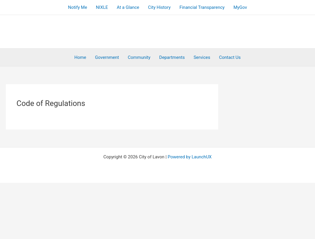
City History (159, 7)
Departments (172, 57)
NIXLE (102, 7)
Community (139, 57)
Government (107, 57)
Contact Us (230, 57)
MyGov (240, 7)
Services (202, 57)
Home (80, 57)
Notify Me (77, 7)
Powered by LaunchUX (189, 157)
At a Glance (128, 7)
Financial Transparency (202, 7)
